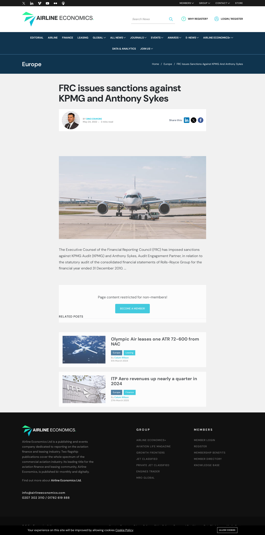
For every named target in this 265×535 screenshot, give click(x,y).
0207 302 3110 (33, 498)
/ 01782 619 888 (57, 498)
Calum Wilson (121, 375)
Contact (221, 3)
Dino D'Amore (94, 119)
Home (155, 64)
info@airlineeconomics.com (43, 493)
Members (185, 3)
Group (203, 3)
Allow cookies (227, 530)
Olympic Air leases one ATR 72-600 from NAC (155, 359)
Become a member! (132, 347)
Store (239, 3)
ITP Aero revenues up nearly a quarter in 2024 (154, 399)
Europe (168, 64)
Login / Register (232, 18)
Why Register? (198, 18)
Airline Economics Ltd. (66, 480)
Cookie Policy (124, 530)
